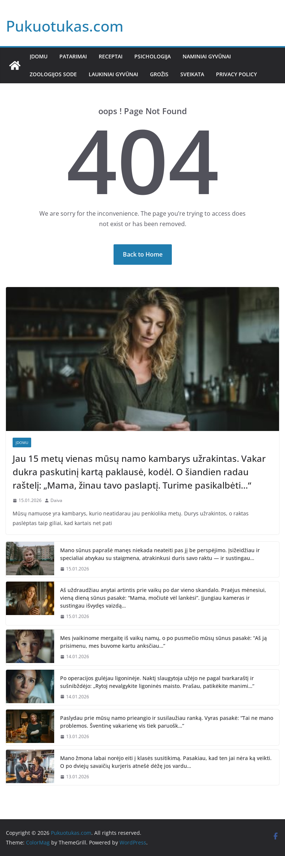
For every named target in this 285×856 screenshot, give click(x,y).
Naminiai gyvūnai (207, 56)
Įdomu (39, 56)
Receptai (110, 56)
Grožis (159, 74)
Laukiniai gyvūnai (113, 74)
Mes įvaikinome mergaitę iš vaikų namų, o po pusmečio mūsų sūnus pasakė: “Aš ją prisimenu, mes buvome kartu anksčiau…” (163, 641)
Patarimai (73, 56)
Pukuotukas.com (65, 26)
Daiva (56, 500)
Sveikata (192, 74)
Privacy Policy (236, 74)
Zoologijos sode (53, 74)
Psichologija (152, 56)
